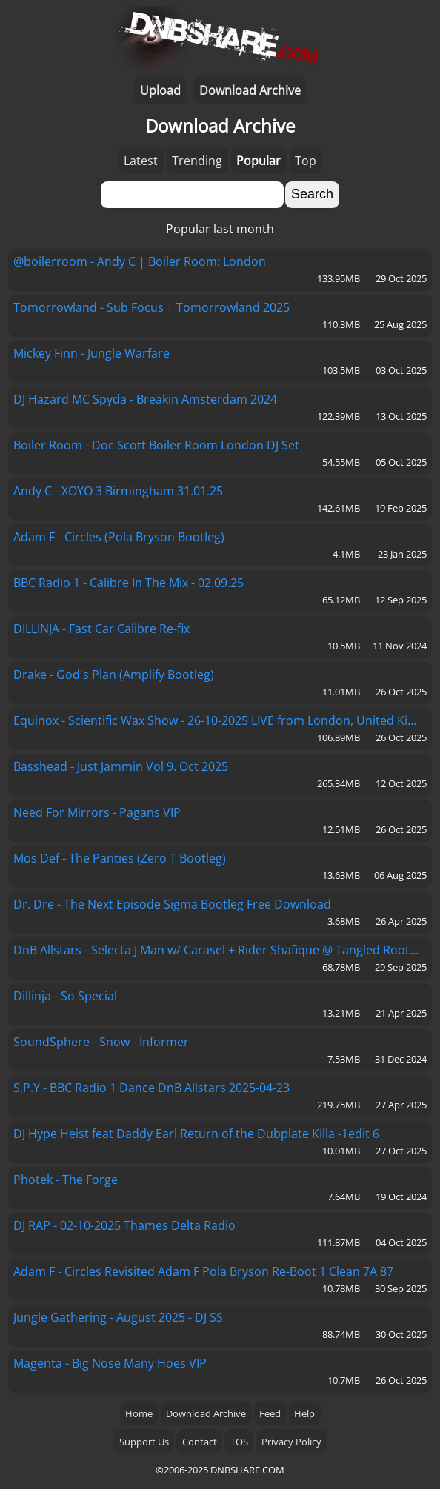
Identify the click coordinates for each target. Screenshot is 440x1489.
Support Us (144, 1441)
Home (139, 1413)
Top (305, 161)
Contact (199, 1441)
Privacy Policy (291, 1441)
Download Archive (250, 90)
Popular (258, 161)
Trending (197, 161)
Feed (270, 1413)
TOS (239, 1441)
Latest (141, 161)
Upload (160, 90)
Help (304, 1413)
